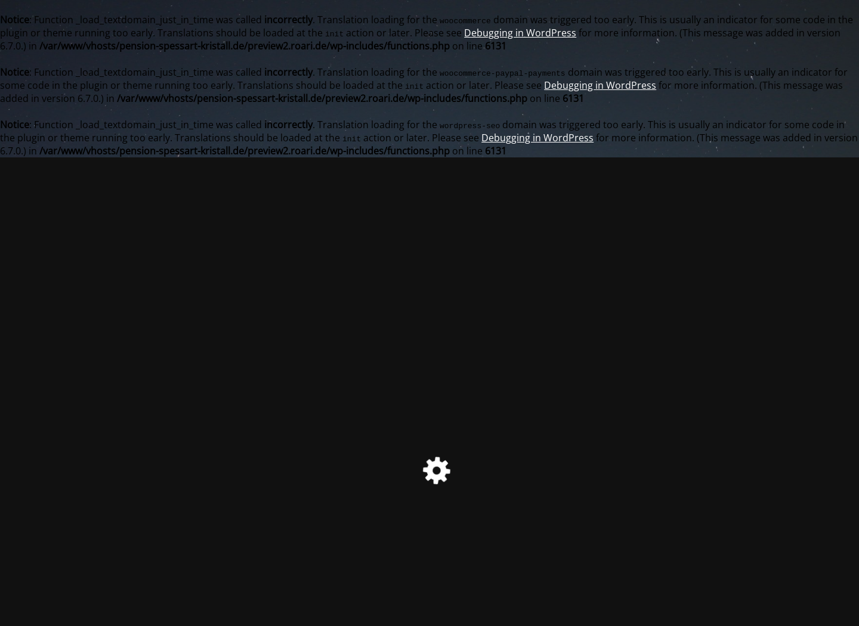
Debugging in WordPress (520, 32)
